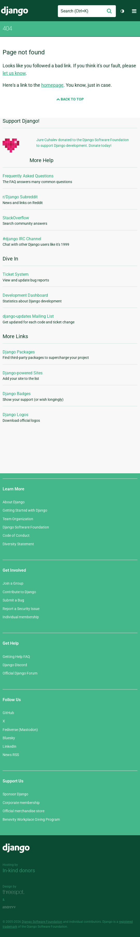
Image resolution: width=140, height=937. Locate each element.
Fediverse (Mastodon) (20, 730)
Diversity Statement (18, 544)
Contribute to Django (19, 592)
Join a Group (13, 583)
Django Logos (15, 414)
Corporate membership (21, 803)
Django (14, 11)
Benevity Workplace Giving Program (31, 819)
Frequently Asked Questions (28, 175)
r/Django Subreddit (20, 196)
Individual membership (21, 617)
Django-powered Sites (23, 373)
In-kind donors (19, 870)
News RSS (11, 755)
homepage (52, 85)
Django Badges (17, 393)
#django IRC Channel (22, 238)
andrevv (15, 907)
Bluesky (9, 738)
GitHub (8, 713)
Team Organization (18, 519)
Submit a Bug (13, 600)
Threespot (15, 892)
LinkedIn (9, 746)
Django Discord (15, 665)
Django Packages (19, 352)
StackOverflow (16, 217)
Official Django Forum (20, 673)
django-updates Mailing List (28, 316)
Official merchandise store (23, 811)
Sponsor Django (15, 794)
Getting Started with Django (25, 510)
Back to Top (70, 99)
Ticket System (16, 274)
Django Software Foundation (26, 527)
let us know (14, 73)
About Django (14, 502)
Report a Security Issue (21, 609)
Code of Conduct (16, 535)
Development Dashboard (25, 295)
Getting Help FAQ (16, 657)
